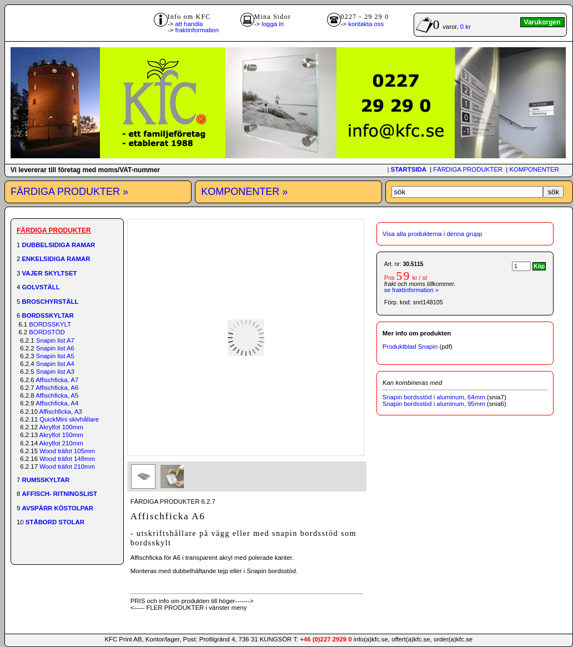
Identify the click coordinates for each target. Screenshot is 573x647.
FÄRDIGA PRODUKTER (467, 169)
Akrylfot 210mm (61, 443)
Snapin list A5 (55, 356)
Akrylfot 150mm (61, 435)
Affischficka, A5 (57, 395)
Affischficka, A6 (57, 387)
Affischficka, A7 (57, 380)
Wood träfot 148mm (67, 458)
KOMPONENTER (534, 169)
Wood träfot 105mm (67, 451)
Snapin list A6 (55, 348)
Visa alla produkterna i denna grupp (432, 233)
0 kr (465, 26)
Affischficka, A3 (60, 411)
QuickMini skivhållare (69, 419)
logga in (273, 24)
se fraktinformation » (411, 290)
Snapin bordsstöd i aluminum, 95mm (434, 403)
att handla (189, 24)
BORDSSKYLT (50, 324)
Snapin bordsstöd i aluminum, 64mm (434, 397)
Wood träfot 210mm (67, 466)
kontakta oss (366, 24)
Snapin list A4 (55, 363)
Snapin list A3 (55, 371)
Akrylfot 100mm (61, 427)
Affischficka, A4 (57, 403)
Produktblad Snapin (410, 346)
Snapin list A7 (55, 340)
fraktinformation (197, 30)
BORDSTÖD (47, 332)
